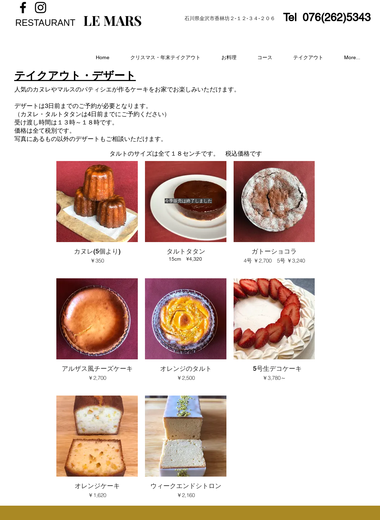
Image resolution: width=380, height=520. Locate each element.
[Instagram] (40, 7)
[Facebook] (23, 7)
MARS (121, 20)
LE (91, 20)
